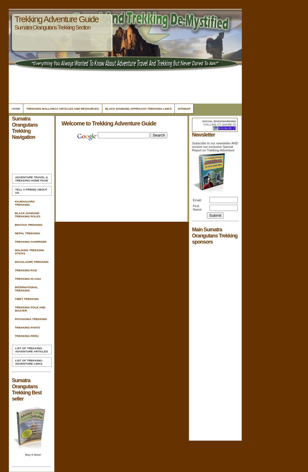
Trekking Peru (26, 336)
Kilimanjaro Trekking (25, 203)
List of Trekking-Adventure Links (29, 362)
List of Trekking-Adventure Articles (31, 350)
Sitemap (184, 108)
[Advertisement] (124, 86)
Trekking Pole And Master (30, 309)
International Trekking (26, 289)
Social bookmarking (219, 121)
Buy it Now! (33, 454)
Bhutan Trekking (29, 224)
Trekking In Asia (28, 278)
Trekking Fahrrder (31, 241)
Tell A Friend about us (31, 191)
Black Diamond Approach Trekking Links (138, 108)
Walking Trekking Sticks (29, 252)
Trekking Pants (27, 327)
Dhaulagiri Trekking (32, 261)
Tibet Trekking (27, 298)
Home (16, 108)
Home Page (31, 179)
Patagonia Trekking (31, 319)
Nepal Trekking (27, 233)
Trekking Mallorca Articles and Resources (62, 108)
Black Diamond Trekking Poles (27, 214)
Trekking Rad (26, 270)
